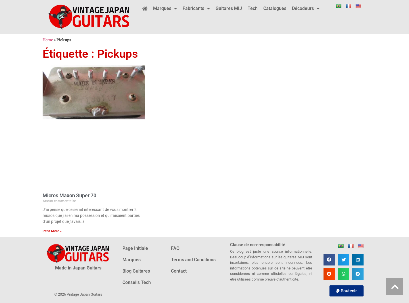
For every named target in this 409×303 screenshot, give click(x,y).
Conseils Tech (136, 282)
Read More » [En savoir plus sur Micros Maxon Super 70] (52, 231)
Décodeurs (306, 8)
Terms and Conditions (193, 259)
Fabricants (196, 8)
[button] (329, 259)
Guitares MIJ (229, 8)
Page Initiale (135, 248)
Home (48, 39)
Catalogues (274, 8)
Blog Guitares (136, 271)
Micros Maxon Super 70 (69, 195)
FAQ (175, 248)
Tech (253, 8)
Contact (179, 271)
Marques (165, 8)
